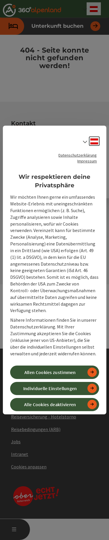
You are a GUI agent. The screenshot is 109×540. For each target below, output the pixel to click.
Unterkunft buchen (50, 26)
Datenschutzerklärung (77, 155)
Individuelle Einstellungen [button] (50, 388)
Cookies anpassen (29, 467)
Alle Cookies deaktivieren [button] (50, 404)
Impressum (87, 161)
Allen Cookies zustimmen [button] (50, 372)
